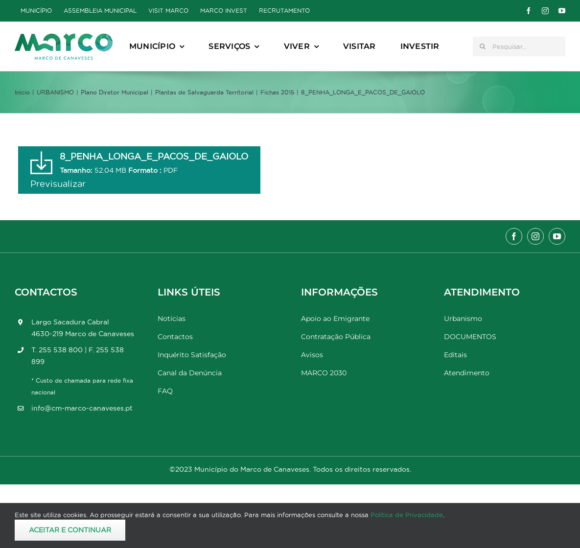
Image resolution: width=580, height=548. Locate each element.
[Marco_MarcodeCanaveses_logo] (64, 37)
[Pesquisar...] (519, 46)
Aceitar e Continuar (70, 530)
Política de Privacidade (407, 514)
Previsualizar (58, 183)
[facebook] (528, 10)
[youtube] (561, 10)
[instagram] (545, 10)
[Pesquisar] (482, 46)
